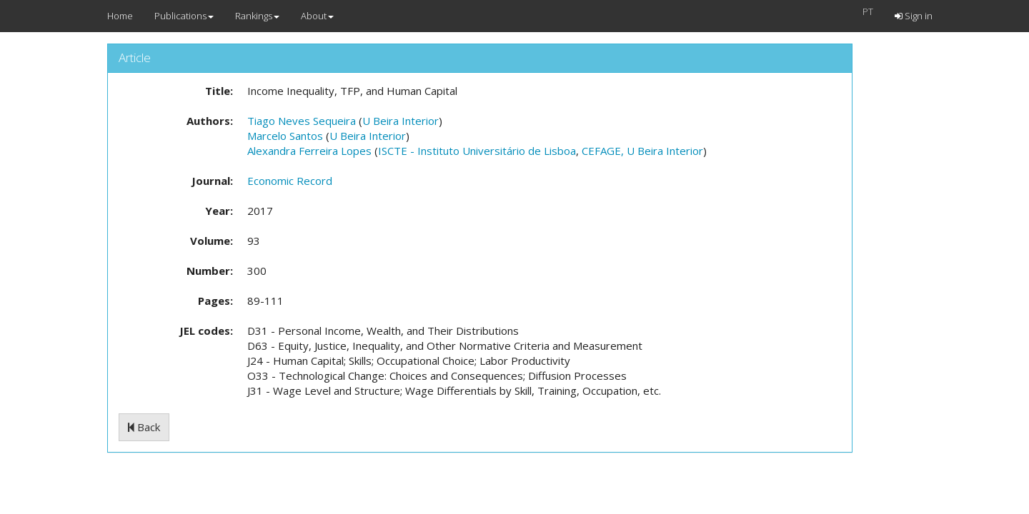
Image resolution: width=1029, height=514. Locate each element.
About (317, 15)
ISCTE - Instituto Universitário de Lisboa (477, 150)
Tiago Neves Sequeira (301, 121)
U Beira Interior (400, 121)
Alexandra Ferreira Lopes (309, 150)
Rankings (257, 15)
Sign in (914, 15)
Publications (184, 15)
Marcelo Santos (285, 135)
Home (120, 15)
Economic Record (289, 180)
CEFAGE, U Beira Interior (642, 150)
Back (144, 427)
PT (868, 11)
